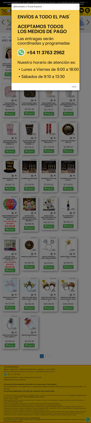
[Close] (77, 6)
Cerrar (74, 87)
